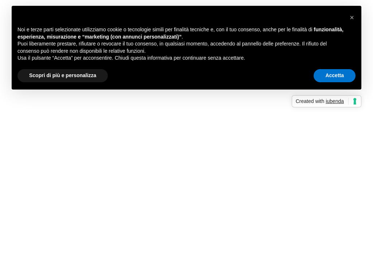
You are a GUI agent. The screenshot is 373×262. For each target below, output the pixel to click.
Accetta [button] (334, 75)
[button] (352, 17)
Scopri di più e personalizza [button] (62, 75)
